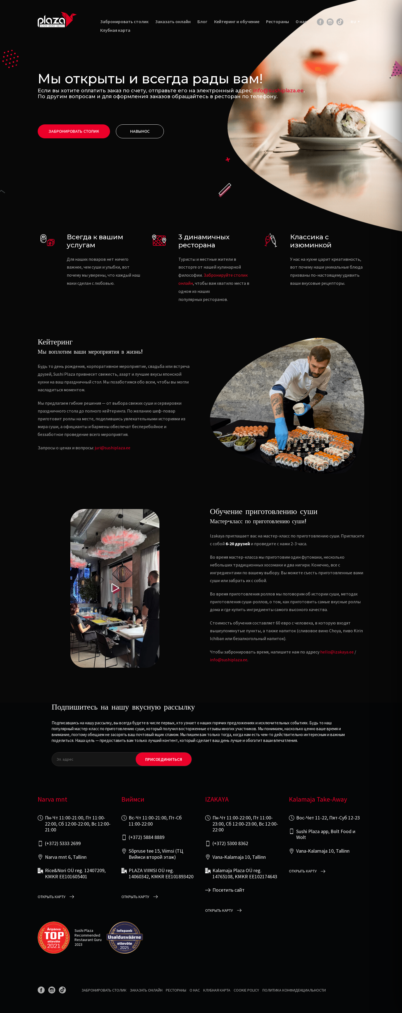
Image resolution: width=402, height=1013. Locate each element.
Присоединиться (163, 759)
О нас (301, 21)
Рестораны (277, 21)
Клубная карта (115, 30)
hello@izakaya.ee (337, 652)
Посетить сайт (228, 890)
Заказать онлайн (173, 21)
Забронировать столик (124, 21)
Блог (202, 21)
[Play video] (115, 588)
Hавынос (140, 131)
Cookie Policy (246, 990)
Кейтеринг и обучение (236, 21)
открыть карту (51, 896)
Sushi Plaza (84, 930)
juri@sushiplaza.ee (112, 447)
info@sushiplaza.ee (278, 91)
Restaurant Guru (88, 939)
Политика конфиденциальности (294, 990)
